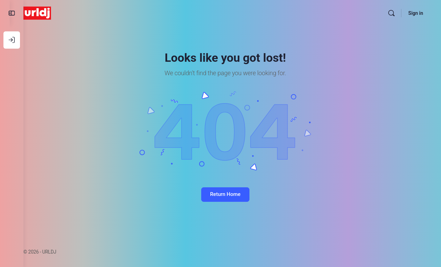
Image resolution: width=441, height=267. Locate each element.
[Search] (391, 13)
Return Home (232, 194)
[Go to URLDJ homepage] (51, 12)
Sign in (415, 13)
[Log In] (11, 40)
